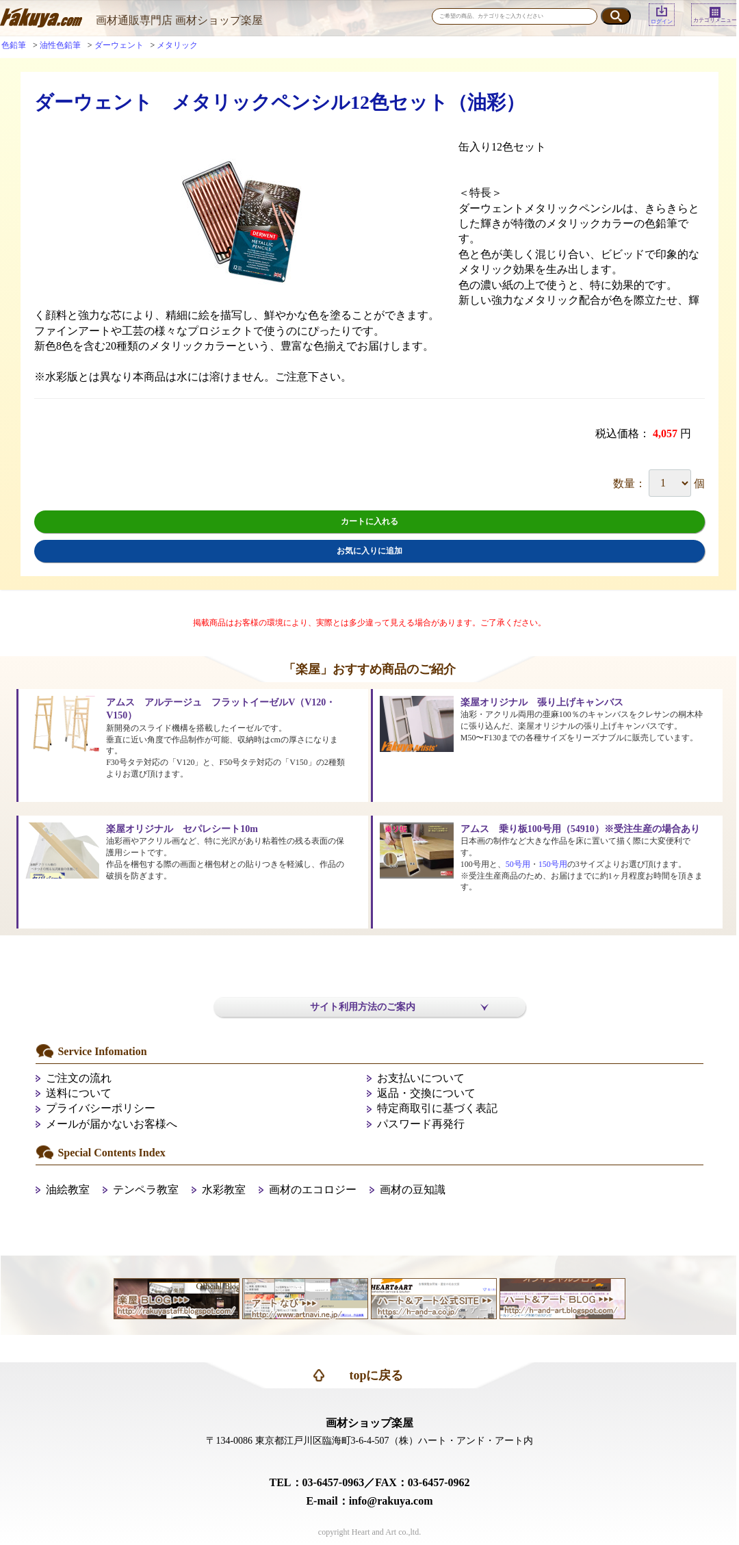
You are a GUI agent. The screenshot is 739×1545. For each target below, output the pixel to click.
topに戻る (376, 1375)
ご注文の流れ (79, 1078)
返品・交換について (426, 1093)
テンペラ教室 (146, 1189)
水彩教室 (224, 1189)
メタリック (177, 45)
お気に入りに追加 (369, 551)
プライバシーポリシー (100, 1108)
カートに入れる (369, 521)
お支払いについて (421, 1078)
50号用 (518, 864)
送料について (79, 1093)
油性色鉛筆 (60, 45)
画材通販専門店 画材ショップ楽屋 (179, 20)
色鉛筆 (13, 45)
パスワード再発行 (421, 1124)
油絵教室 (68, 1189)
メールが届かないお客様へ (111, 1124)
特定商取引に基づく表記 (437, 1108)
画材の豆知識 (412, 1189)
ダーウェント (119, 45)
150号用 (553, 864)
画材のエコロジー (312, 1189)
